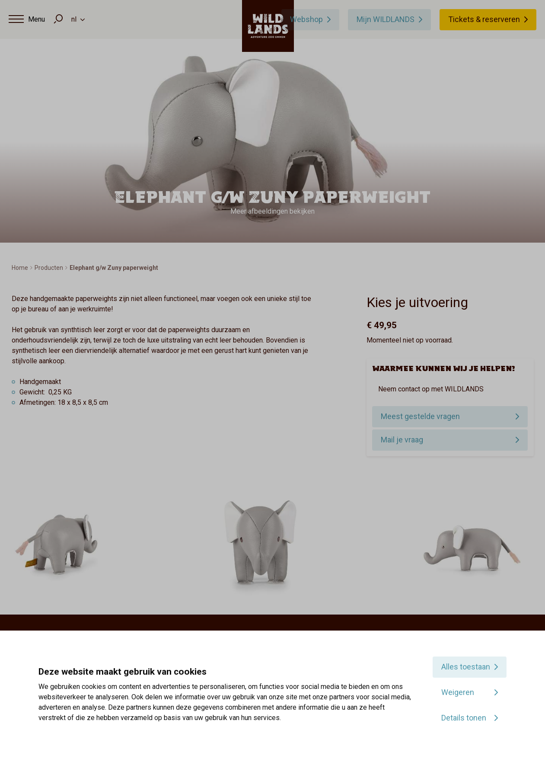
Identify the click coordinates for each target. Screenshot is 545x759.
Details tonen (463, 717)
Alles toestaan (465, 666)
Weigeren (457, 692)
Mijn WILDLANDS (385, 19)
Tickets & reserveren (484, 19)
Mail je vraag (402, 439)
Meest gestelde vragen (420, 416)
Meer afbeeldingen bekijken (272, 211)
